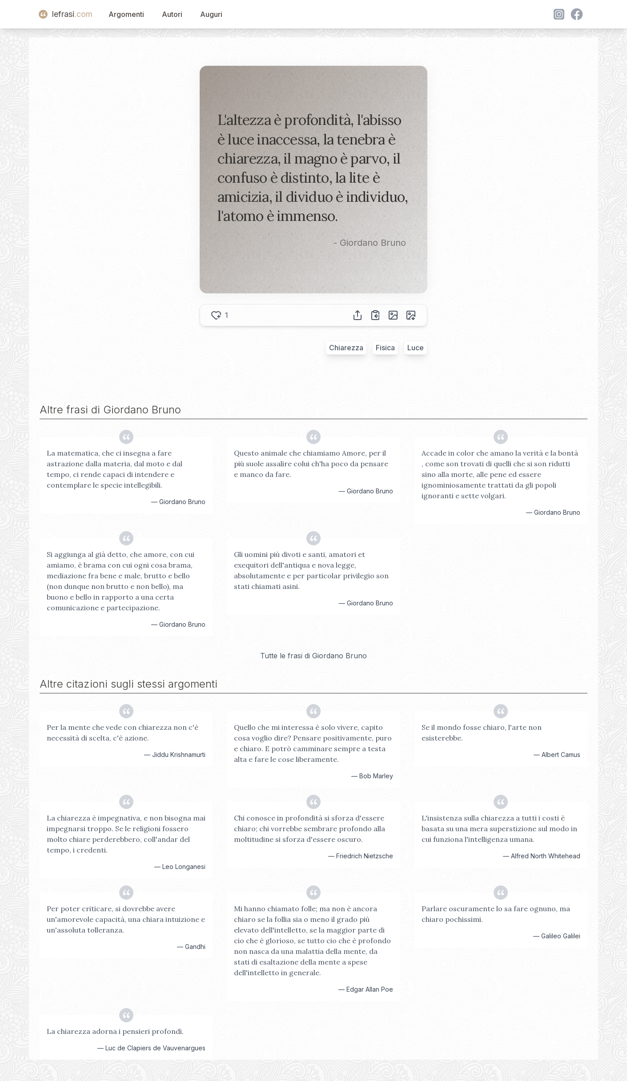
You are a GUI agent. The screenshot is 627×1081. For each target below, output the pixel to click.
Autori (172, 14)
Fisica (385, 347)
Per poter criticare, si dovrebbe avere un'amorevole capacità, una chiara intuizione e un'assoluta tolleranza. (126, 919)
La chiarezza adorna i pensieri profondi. (115, 1031)
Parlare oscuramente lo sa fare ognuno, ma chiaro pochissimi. (496, 914)
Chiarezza (346, 347)
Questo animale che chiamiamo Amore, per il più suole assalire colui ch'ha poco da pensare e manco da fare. (311, 463)
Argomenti (126, 14)
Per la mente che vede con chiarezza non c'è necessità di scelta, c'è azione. (122, 732)
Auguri (211, 14)
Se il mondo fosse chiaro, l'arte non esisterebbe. (482, 732)
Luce (415, 347)
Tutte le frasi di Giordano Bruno (313, 655)
